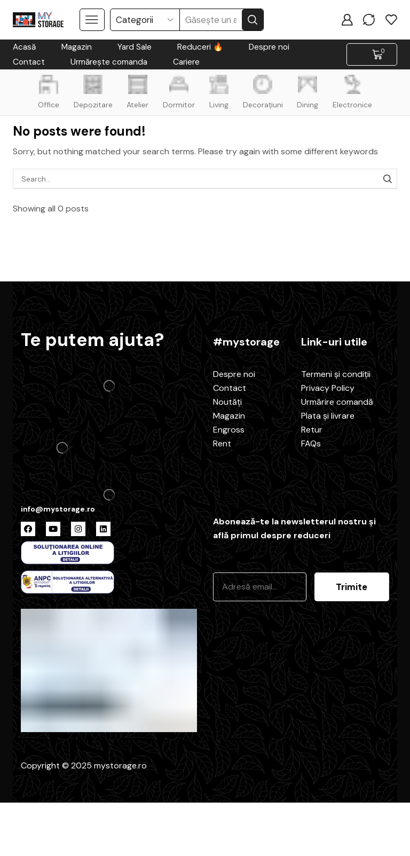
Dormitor (178, 92)
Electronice (355, 92)
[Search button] (252, 19)
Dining (310, 92)
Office (45, 92)
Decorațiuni (264, 92)
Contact (29, 62)
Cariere (186, 62)
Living (219, 92)
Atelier (136, 92)
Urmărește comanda (108, 62)
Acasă (24, 47)
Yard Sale (134, 47)
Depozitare (90, 92)
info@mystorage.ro (58, 509)
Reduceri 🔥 (200, 47)
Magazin (76, 47)
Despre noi (269, 47)
